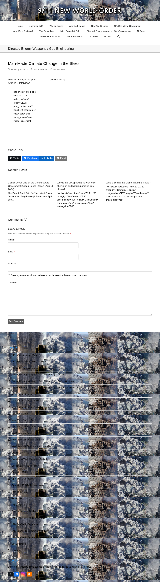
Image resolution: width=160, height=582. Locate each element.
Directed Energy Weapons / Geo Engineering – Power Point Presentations (48, 387)
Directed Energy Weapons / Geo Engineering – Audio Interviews (43, 381)
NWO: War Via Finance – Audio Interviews (32, 446)
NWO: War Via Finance (23, 433)
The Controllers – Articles (24, 511)
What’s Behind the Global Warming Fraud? (128, 182)
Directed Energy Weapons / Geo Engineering (33, 368)
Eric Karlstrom (40, 69)
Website (12, 263)
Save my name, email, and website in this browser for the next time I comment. (49, 275)
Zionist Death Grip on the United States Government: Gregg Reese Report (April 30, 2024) (31, 185)
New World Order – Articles (25, 420)
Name (11, 240)
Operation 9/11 (19, 472)
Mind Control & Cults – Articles (26, 400)
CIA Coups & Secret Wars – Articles (29, 361)
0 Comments (59, 69)
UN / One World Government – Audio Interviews (35, 537)
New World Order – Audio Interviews (29, 426)
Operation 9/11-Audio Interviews (27, 485)
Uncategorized (19, 544)
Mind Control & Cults (22, 394)
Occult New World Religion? (25, 466)
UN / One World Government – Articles (30, 531)
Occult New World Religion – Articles (29, 453)
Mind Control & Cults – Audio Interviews (31, 407)
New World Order (20, 414)
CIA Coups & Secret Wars (24, 355)
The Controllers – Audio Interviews (28, 518)
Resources (17, 498)
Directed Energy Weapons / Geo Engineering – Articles (38, 374)
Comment (13, 282)
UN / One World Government (26, 524)
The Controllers (19, 505)
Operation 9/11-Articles (23, 479)
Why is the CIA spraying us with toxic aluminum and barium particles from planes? (76, 185)
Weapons (16, 550)
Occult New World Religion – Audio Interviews (34, 459)
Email (11, 252)
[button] (119, 36)
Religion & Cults (19, 492)
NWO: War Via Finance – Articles (28, 440)
